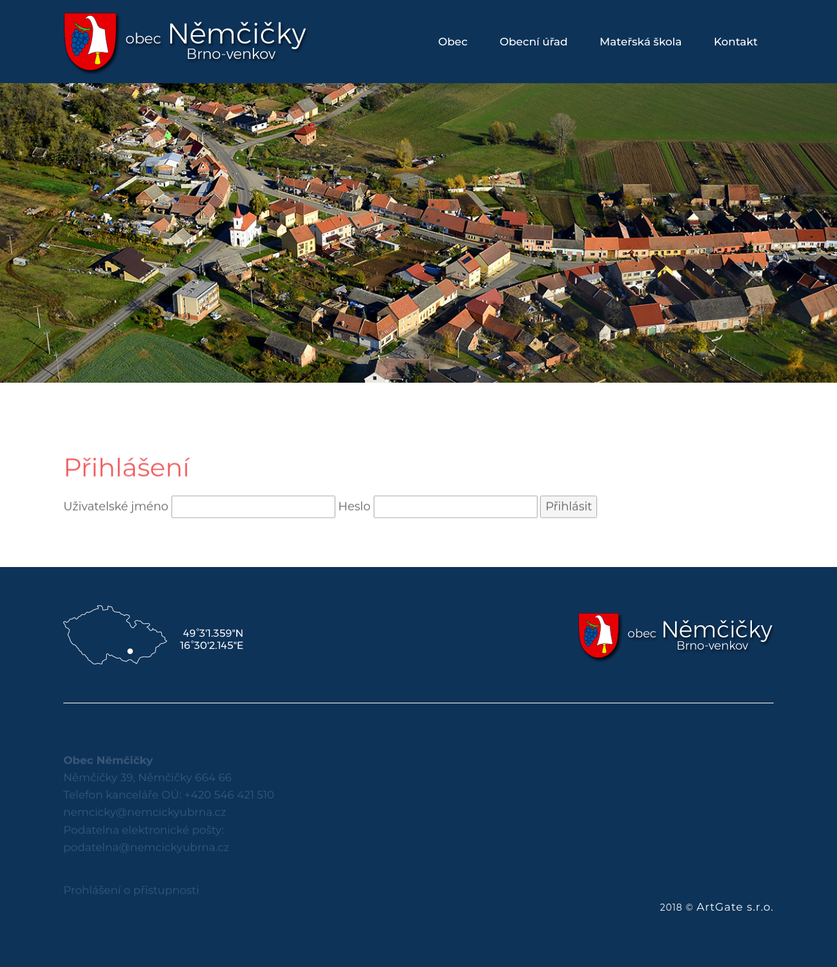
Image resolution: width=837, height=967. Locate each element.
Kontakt (735, 41)
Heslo (355, 516)
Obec (453, 41)
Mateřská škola (641, 41)
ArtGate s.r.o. (735, 906)
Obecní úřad (534, 41)
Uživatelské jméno (115, 516)
